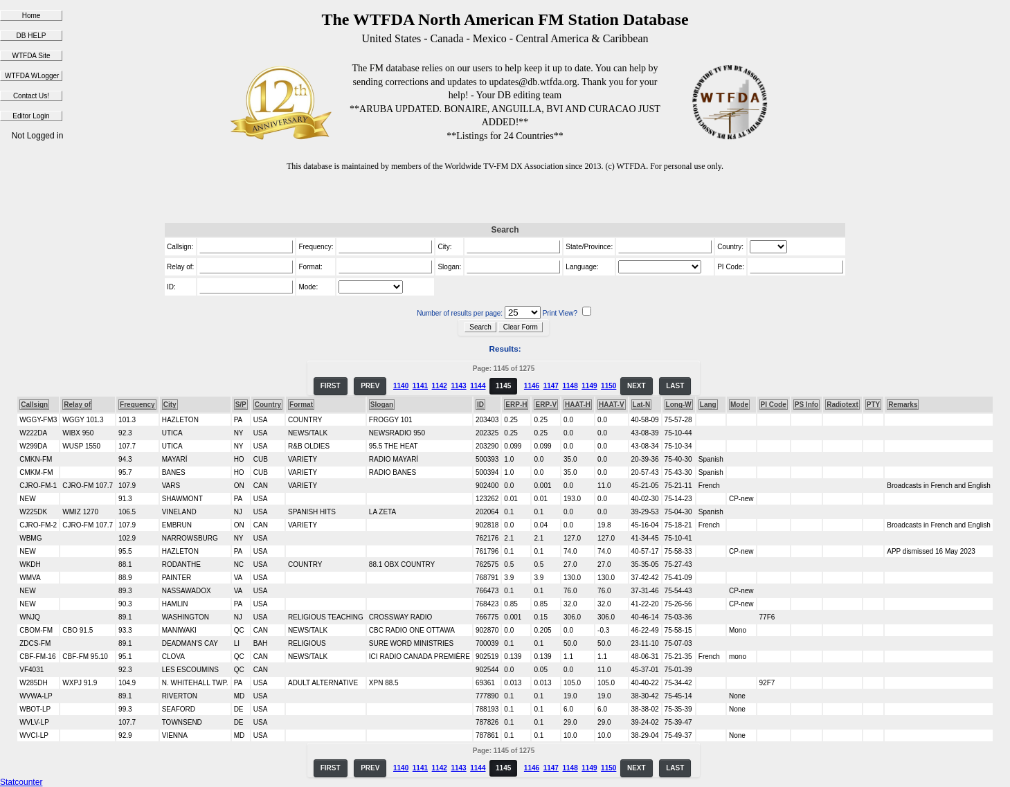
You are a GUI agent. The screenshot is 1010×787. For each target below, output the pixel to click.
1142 (439, 386)
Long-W (679, 404)
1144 (477, 386)
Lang (708, 404)
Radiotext (842, 404)
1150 (608, 386)
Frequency (137, 404)
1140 (400, 386)
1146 (531, 386)
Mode (739, 404)
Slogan (381, 404)
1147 (551, 386)
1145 (503, 386)
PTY (873, 404)
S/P (240, 404)
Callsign (34, 404)
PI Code (773, 404)
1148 (569, 386)
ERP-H (516, 404)
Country (268, 404)
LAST (675, 386)
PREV (370, 386)
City (170, 404)
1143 (458, 386)
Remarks (902, 404)
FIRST (331, 386)
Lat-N (642, 404)
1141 (420, 386)
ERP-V (546, 404)
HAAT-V (611, 404)
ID (480, 404)
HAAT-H (577, 404)
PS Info (806, 404)
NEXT (636, 386)
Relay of (77, 404)
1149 (589, 386)
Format (301, 404)
